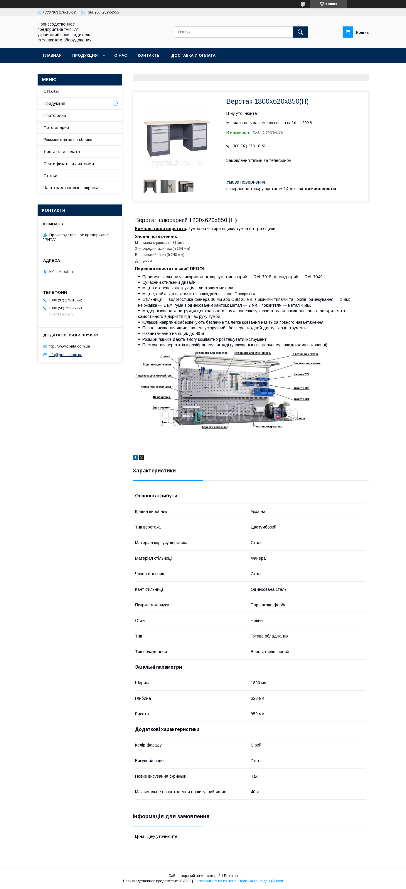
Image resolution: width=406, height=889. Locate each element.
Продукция (85, 55)
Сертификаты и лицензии (68, 163)
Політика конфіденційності (260, 881)
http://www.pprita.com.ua (69, 346)
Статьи (50, 175)
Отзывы (51, 91)
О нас (120, 55)
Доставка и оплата (193, 55)
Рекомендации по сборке (67, 139)
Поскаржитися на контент (215, 881)
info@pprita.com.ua (65, 355)
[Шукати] (300, 32)
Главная (52, 55)
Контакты (149, 55)
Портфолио (54, 115)
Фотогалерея (56, 127)
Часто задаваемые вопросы (70, 187)
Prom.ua (231, 876)
